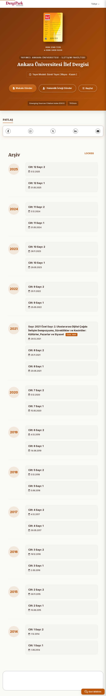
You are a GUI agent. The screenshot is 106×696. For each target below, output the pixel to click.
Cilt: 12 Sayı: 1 (36, 183)
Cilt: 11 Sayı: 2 (36, 206)
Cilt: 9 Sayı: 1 (36, 302)
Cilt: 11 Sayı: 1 (36, 222)
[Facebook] (8, 131)
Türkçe (95, 4)
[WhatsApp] (30, 131)
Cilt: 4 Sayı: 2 (36, 509)
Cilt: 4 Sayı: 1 (36, 525)
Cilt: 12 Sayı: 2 (36, 167)
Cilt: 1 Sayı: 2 (35, 629)
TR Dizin (73, 103)
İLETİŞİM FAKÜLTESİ (73, 57)
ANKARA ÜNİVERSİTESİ (45, 57)
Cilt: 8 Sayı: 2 (36, 350)
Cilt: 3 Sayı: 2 (36, 549)
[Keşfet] (87, 88)
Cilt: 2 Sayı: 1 (35, 605)
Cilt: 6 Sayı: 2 (36, 430)
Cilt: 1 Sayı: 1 (35, 645)
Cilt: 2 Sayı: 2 (36, 589)
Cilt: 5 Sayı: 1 (35, 486)
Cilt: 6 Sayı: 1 (36, 446)
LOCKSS (89, 153)
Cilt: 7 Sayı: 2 (36, 390)
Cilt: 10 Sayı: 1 (36, 262)
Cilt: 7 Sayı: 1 (35, 406)
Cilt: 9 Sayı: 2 (36, 286)
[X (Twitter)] (53, 131)
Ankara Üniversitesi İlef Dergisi (53, 64)
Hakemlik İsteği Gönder (57, 88)
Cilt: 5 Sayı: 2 (36, 470)
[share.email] (97, 131)
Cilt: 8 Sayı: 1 (35, 366)
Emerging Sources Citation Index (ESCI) (47, 103)
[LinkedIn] (75, 131)
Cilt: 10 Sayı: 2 (36, 246)
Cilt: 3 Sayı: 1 (35, 565)
